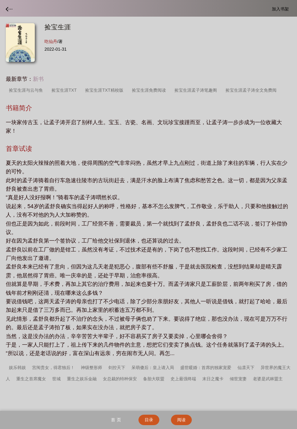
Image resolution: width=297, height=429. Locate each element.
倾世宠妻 (238, 378)
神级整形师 (91, 367)
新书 (38, 79)
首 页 (116, 419)
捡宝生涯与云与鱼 (27, 90)
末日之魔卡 (213, 378)
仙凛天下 (245, 367)
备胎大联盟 (153, 378)
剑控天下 (116, 367)
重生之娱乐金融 (82, 378)
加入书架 (281, 9)
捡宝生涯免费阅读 (150, 90)
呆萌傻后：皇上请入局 (152, 367)
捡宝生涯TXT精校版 (105, 90)
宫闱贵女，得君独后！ (53, 367)
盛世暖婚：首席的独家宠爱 (205, 367)
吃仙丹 (50, 41)
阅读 (181, 419)
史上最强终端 (183, 378)
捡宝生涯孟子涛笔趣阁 (196, 90)
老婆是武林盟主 (268, 378)
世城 (56, 378)
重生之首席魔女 (31, 378)
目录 (149, 419)
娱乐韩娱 (17, 367)
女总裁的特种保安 (120, 378)
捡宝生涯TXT (65, 90)
